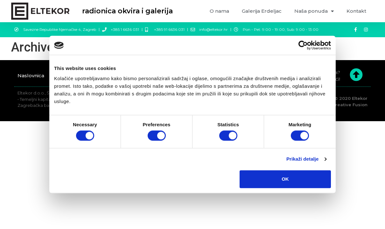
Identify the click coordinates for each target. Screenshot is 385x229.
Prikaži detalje (302, 159)
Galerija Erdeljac (262, 11)
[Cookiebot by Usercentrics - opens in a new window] (303, 45)
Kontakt (356, 11)
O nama (219, 11)
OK (285, 179)
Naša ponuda (314, 11)
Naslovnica (31, 76)
